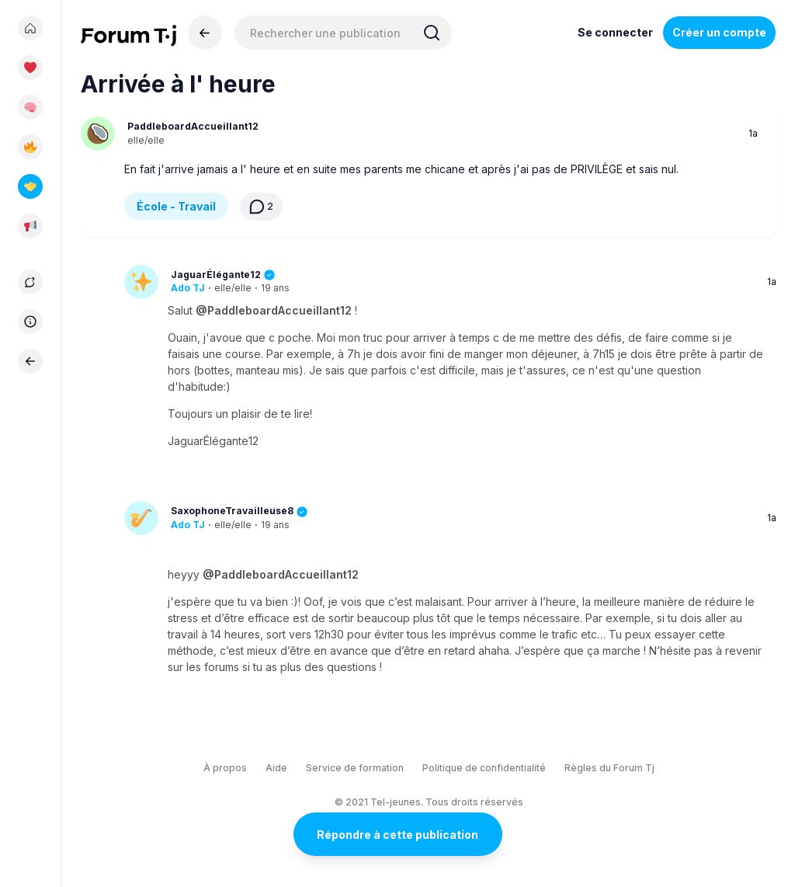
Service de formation (355, 768)
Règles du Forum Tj (609, 768)
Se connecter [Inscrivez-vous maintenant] (615, 32)
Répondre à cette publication (397, 834)
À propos (225, 768)
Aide (276, 768)
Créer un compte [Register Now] (719, 32)
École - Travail (176, 206)
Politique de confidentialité (484, 768)
